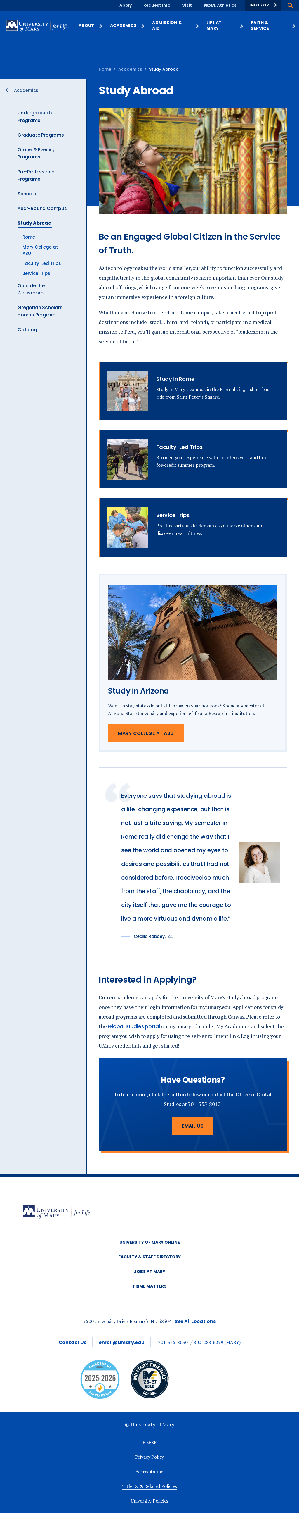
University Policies (149, 1501)
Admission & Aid (175, 25)
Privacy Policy (149, 1457)
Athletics (227, 5)
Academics (127, 25)
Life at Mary (225, 25)
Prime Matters (149, 1286)
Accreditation (149, 1471)
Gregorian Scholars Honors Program (40, 311)
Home (105, 69)
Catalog (27, 329)
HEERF (149, 1442)
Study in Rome (175, 379)
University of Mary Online (149, 1242)
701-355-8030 (173, 1342)
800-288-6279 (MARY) (217, 1342)
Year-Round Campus (42, 208)
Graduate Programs (41, 135)
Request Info (157, 5)
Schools (27, 193)
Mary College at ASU (146, 733)
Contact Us (72, 1342)
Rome (28, 237)
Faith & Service (273, 25)
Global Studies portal (134, 1026)
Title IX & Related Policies (149, 1486)
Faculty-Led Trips (41, 263)
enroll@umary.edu (122, 1342)
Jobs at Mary (149, 1271)
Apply (125, 5)
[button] (263, 5)
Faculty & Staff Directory (149, 1257)
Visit (187, 5)
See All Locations (195, 1321)
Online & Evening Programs (37, 153)
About (91, 25)
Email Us (193, 1126)
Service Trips (36, 273)
